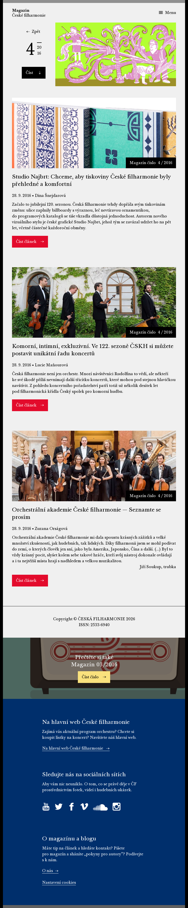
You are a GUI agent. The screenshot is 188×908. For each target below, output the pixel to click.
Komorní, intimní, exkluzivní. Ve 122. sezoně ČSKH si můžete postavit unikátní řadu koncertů (92, 350)
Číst (33, 72)
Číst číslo (94, 677)
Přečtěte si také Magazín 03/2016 (94, 661)
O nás (50, 870)
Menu (167, 12)
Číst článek (30, 241)
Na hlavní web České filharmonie (76, 748)
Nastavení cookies (59, 882)
